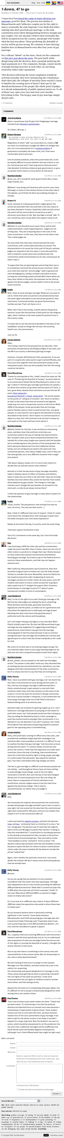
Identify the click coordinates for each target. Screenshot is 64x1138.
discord (33, 1105)
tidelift (53, 1105)
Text (38, 3)
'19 (52, 1117)
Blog (33, 3)
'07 (21, 1124)
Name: (13, 1043)
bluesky (26, 1105)
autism (49, 1122)
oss (18, 1126)
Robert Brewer (14, 134)
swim (44, 1126)
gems (42, 1120)
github (3, 1107)
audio (3, 1117)
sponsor (47, 1105)
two (17, 824)
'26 (26, 1115)
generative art (18, 1117)
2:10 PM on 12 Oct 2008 (52, 426)
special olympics (35, 1126)
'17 (10, 1120)
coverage (20, 1115)
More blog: (6, 1115)
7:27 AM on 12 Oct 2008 (52, 290)
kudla (10, 289)
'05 (54, 1124)
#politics (52, 103)
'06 (44, 1124)
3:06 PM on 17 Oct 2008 (52, 998)
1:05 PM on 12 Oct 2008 (52, 373)
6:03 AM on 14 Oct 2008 (52, 732)
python (13, 1115)
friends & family (29, 1124)
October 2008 (17, 13)
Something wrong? (56, 1135)
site (58, 1105)
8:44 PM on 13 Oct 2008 (52, 596)
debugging (12, 1129)
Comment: (11, 1066)
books (49, 1126)
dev (18, 1124)
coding (58, 1122)
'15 (38, 1120)
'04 (5, 1126)
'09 (54, 1122)
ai (38, 1122)
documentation (31, 1120)
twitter (21, 1122)
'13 (11, 1122)
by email (23, 1111)
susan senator (14, 340)
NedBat (13, 3)
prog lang (5, 1122)
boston (35, 1117)
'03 (15, 1126)
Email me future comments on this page (35, 1089)
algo (41, 1122)
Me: (3, 1105)
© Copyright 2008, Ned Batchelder (12, 1135)
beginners (16, 1120)
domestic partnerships (30, 124)
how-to (58, 1124)
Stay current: (6, 1111)
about (7, 1105)
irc (37, 1105)
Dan (9, 543)
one (10, 824)
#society (59, 103)
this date (34, 1129)
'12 (26, 1122)
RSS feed (16, 1111)
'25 (35, 1115)
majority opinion (31, 821)
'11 (36, 1122)
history (49, 1124)
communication (7, 1124)
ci (21, 1120)
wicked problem (43, 148)
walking (31, 1122)
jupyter (10, 1126)
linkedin (10, 1107)
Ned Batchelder (15, 176)
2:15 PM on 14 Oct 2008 (52, 794)
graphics (39, 1124)
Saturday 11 (6, 13)
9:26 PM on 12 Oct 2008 (52, 543)
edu (55, 1117)
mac (18, 1129)
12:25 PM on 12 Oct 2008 (52, 340)
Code (43, 3)
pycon (29, 1117)
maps (23, 1129)
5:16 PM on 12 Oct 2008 (52, 501)
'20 (40, 1117)
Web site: (12, 1052)
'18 (2, 1120)
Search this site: (8, 1101)
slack (41, 1105)
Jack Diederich (14, 596)
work (6, 1120)
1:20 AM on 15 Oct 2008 (52, 870)
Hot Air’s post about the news (18, 58)
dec (6, 1129)
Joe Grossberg (14, 118)
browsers (55, 1126)
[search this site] (26, 1101)
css (2, 1129)
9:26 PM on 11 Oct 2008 (52, 223)
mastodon (19, 1105)
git (59, 1117)
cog (7, 1117)
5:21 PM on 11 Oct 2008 (52, 176)
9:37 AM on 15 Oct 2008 (52, 931)
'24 (50, 1115)
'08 (15, 1124)
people (22, 1126)
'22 (11, 1117)
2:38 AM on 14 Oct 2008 (52, 677)
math (54, 1115)
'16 (24, 1120)
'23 (58, 1115)
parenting (49, 1120)
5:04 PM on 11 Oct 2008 (52, 134)
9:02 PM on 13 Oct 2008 (52, 657)
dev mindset (45, 1117)
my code (40, 1115)
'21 (25, 1117)
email (12, 1105)
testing (30, 1115)
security (15, 1122)
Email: (13, 1047)
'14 (55, 1120)
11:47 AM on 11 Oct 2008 (52, 118)
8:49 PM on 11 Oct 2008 (52, 201)
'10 (45, 1122)
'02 (27, 1126)
